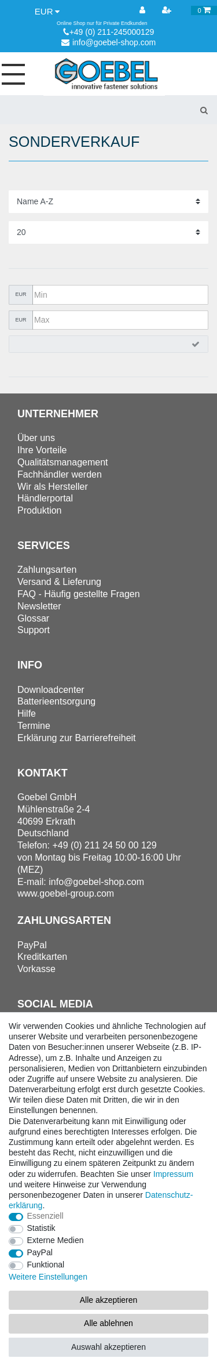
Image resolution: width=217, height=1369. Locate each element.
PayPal (40, 1252)
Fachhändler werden (59, 474)
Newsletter (39, 606)
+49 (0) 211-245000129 (109, 32)
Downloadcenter (50, 690)
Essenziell (45, 1215)
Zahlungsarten (46, 570)
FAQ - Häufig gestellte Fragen (78, 594)
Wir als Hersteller (52, 487)
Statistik (41, 1228)
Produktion (39, 510)
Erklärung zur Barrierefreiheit (76, 738)
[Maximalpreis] (120, 320)
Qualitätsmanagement (62, 462)
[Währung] (47, 11)
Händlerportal (45, 498)
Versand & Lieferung (59, 582)
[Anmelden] (143, 10)
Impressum (173, 1174)
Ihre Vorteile (42, 450)
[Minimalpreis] (120, 295)
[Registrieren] (168, 10)
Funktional (46, 1264)
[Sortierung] (108, 201)
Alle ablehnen (108, 1323)
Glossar (33, 618)
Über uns (36, 438)
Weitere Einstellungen (48, 1276)
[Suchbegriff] (95, 109)
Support (33, 630)
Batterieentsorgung (56, 701)
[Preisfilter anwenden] (108, 344)
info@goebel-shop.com (108, 42)
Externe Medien (55, 1240)
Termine (33, 726)
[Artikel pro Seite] (108, 232)
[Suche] (203, 109)
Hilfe (26, 713)
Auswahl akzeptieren (108, 1347)
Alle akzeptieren (109, 1300)
